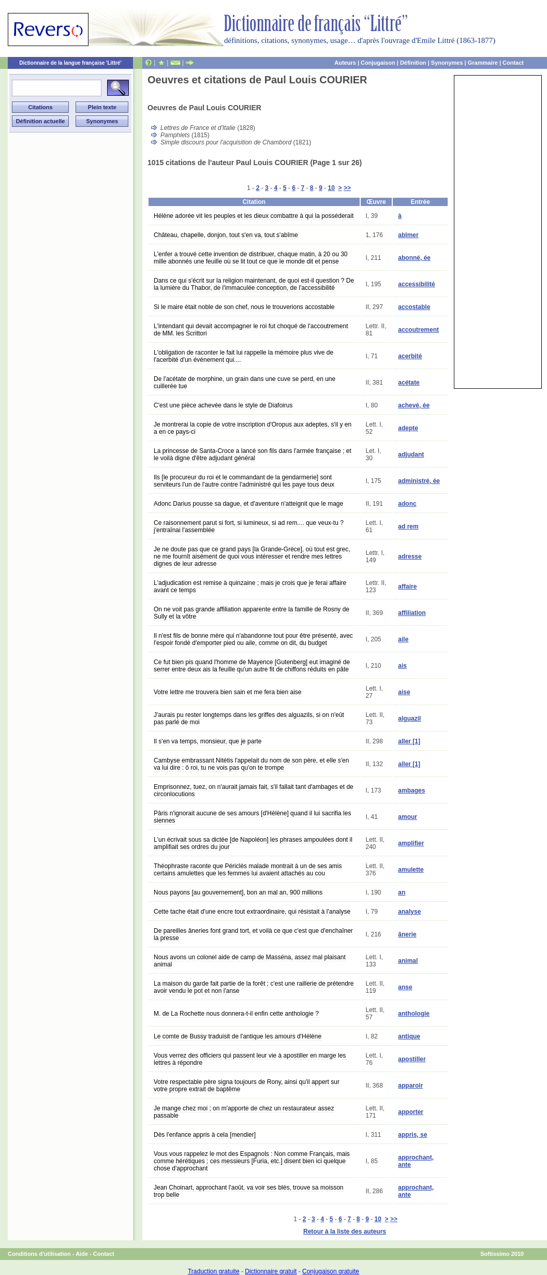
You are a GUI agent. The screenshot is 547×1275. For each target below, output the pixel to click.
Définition (413, 63)
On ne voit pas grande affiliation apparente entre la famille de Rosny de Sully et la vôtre (251, 613)
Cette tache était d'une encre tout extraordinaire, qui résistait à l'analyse (252, 911)
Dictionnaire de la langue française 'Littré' (70, 63)
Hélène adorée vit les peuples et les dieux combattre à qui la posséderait (253, 215)
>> (347, 188)
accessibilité (416, 284)
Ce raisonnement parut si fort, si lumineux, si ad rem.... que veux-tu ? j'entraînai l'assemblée (249, 526)
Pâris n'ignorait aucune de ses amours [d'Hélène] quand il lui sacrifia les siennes (252, 817)
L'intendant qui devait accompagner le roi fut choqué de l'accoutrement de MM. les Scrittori (251, 330)
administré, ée (419, 481)
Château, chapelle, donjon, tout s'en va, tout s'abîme (226, 235)
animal (408, 960)
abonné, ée (414, 257)
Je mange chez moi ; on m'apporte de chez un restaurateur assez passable (244, 1112)
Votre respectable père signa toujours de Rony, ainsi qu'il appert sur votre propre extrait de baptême (246, 1085)
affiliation (411, 613)
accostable (414, 307)
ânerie (407, 934)
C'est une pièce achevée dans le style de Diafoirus (223, 405)
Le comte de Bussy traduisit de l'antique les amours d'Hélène (237, 1036)
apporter (410, 1112)
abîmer (408, 235)
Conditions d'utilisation (39, 1254)
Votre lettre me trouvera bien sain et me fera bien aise (228, 692)
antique (409, 1036)
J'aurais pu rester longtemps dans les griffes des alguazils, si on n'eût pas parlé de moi (249, 718)
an (401, 892)
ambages (411, 790)
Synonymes (447, 63)
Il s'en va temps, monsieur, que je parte (207, 741)
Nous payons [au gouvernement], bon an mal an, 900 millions (238, 892)
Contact (513, 63)
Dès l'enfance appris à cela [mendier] (205, 1134)
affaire (407, 586)
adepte (408, 428)
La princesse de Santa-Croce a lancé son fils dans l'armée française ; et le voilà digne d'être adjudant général (252, 454)
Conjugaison (378, 63)
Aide (82, 1254)
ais (402, 665)
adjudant (411, 454)
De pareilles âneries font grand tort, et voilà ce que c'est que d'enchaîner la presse (253, 934)
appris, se (412, 1134)
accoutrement (418, 329)
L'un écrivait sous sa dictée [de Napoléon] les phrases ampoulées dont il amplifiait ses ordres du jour (253, 843)
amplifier (411, 843)
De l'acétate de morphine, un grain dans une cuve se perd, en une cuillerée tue (244, 382)
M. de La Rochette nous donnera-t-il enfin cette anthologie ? (236, 1013)
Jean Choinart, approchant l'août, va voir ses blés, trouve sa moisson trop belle (249, 1191)
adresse (409, 556)
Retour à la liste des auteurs (344, 1231)
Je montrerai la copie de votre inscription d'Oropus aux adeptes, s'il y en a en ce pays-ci (252, 428)
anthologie (414, 1013)
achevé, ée (414, 405)
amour (407, 816)
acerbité (410, 356)
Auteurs (345, 63)
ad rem (408, 526)
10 (331, 188)
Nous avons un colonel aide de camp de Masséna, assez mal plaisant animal (250, 961)
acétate (408, 382)
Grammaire (483, 63)
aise (404, 692)
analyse (409, 911)
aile (403, 639)
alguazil (409, 718)
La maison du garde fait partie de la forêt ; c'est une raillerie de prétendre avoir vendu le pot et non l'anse (254, 987)
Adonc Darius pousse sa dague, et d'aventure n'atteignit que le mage (248, 503)
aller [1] (409, 741)
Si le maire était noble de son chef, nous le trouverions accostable (244, 307)
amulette (410, 869)
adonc (407, 503)
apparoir (410, 1085)
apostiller (411, 1059)
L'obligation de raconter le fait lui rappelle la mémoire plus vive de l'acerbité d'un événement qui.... (243, 356)
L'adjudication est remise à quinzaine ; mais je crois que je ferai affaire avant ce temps (250, 586)
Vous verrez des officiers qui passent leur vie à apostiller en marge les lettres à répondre (250, 1059)
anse (405, 987)
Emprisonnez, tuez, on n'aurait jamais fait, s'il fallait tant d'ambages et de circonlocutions (253, 790)
